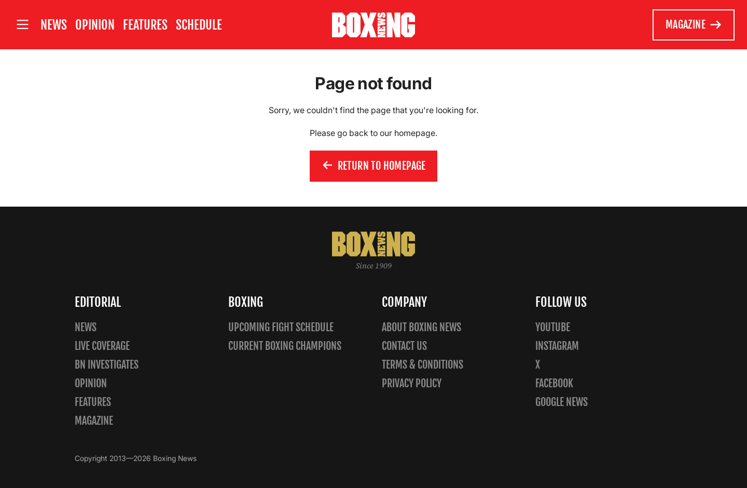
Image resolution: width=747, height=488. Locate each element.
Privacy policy (411, 383)
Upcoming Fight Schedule (281, 327)
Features (145, 25)
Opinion (95, 25)
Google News (561, 402)
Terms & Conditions (422, 364)
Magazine (694, 25)
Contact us (404, 346)
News (53, 25)
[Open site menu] (22, 24)
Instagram (557, 346)
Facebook (554, 383)
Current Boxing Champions (284, 346)
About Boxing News (421, 327)
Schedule (199, 25)
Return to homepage (373, 166)
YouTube (552, 327)
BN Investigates (107, 364)
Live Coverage (102, 346)
